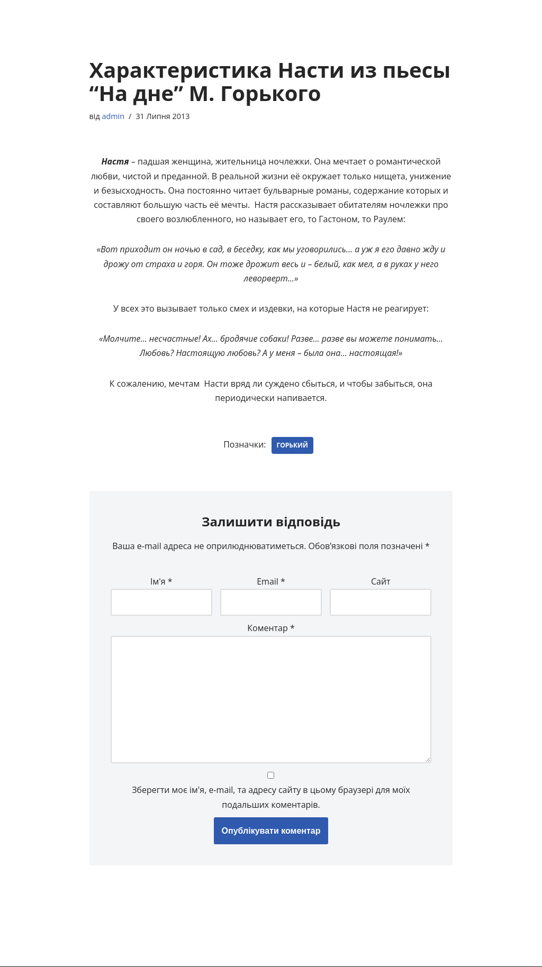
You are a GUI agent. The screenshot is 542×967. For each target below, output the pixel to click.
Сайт (381, 581)
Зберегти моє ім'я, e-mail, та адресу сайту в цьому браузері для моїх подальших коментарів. (271, 797)
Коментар (270, 628)
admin (113, 116)
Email (271, 581)
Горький (292, 445)
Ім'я (161, 581)
